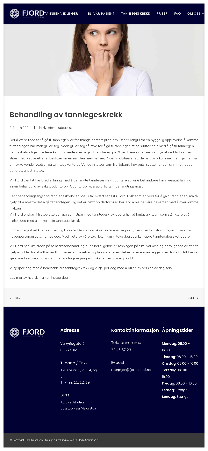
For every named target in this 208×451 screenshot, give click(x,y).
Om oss (195, 13)
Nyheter (48, 128)
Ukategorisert (65, 128)
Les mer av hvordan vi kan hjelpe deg (39, 277)
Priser (162, 13)
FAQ (177, 13)
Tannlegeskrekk (135, 13)
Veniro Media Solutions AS (85, 440)
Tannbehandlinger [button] (62, 13)
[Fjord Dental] (27, 14)
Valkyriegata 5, (72, 343)
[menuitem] (64, 14)
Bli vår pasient (101, 13)
